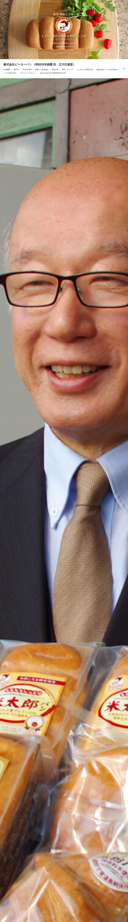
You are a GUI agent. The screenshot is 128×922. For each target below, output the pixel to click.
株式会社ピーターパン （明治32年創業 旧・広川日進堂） (39, 64)
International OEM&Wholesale (53, 73)
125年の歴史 (27, 69)
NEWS (16, 69)
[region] (64, 29)
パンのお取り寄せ (10, 73)
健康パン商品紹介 (41, 69)
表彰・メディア (67, 69)
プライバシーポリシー (28, 73)
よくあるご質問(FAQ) (85, 69)
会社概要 (6, 69)
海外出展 (55, 69)
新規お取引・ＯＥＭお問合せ (107, 69)
